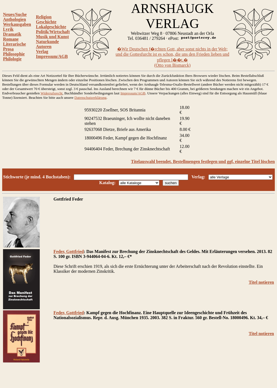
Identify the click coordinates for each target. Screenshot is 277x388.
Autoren (44, 46)
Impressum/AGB (52, 56)
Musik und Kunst (52, 36)
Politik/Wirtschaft (53, 31)
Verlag (42, 51)
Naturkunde (47, 41)
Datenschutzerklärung (90, 97)
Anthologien (14, 19)
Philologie (12, 59)
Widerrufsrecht (52, 93)
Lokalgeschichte (51, 26)
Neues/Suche (15, 14)
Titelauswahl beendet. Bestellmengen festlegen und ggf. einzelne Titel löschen (203, 161)
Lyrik (8, 29)
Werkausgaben (17, 24)
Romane (11, 39)
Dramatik (12, 34)
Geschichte (46, 21)
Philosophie (14, 54)
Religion (44, 17)
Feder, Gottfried (68, 251)
